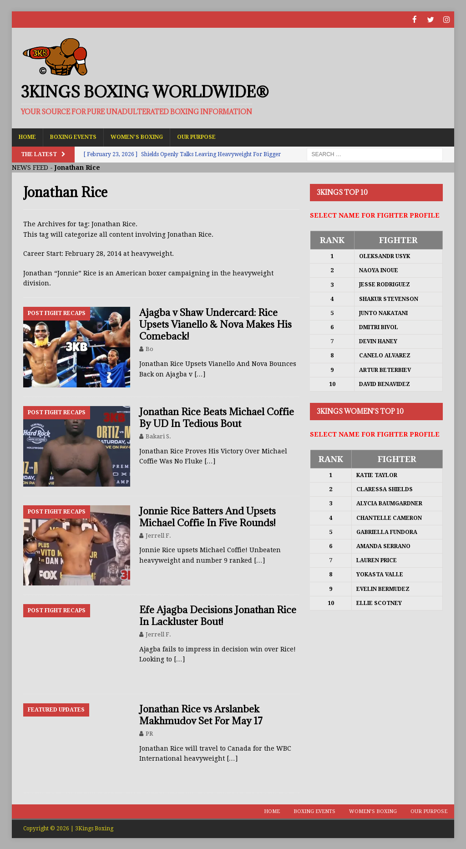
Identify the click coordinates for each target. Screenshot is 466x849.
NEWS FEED (30, 167)
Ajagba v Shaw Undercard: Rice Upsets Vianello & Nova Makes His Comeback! (215, 324)
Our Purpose (196, 136)
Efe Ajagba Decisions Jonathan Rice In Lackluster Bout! (217, 615)
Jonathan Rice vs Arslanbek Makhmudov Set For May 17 (201, 714)
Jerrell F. (158, 535)
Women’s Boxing (137, 136)
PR (149, 733)
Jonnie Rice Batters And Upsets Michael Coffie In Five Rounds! (207, 516)
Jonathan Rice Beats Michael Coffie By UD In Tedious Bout (216, 417)
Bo (149, 348)
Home (27, 136)
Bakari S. (158, 435)
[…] (199, 373)
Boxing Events (73, 136)
